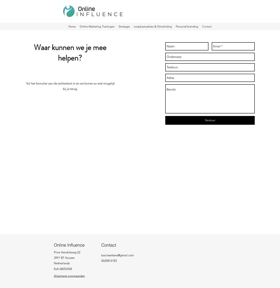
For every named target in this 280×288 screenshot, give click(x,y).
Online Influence (69, 245)
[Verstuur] (210, 120)
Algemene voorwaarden (69, 276)
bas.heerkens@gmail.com (117, 255)
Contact (108, 245)
